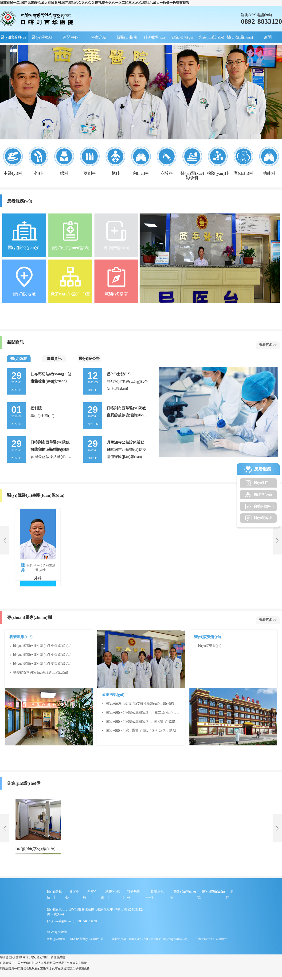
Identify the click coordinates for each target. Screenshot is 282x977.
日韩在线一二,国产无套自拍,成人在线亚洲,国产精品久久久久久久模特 (43, 963)
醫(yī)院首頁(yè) (14, 37)
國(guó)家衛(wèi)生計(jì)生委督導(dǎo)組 (42, 645)
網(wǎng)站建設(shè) (175, 939)
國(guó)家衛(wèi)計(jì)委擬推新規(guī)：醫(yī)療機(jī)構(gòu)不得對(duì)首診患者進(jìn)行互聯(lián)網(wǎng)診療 (142, 704)
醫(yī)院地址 (263, 518)
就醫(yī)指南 (127, 37)
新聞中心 (70, 37)
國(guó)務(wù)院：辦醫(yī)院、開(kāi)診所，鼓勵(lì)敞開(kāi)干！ (143, 731)
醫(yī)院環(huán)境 (240, 39)
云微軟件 (221, 939)
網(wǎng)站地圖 (57, 932)
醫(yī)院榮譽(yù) (209, 645)
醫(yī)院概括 (42, 37)
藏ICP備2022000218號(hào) (145, 939)
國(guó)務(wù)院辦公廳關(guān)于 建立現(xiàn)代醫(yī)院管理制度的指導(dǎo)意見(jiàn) (142, 713)
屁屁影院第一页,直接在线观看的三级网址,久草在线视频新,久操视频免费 (45, 968)
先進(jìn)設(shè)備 (211, 39)
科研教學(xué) (155, 37)
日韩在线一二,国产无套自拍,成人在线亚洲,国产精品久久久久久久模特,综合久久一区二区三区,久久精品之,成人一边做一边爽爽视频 (94, 2)
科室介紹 (98, 37)
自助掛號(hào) (264, 506)
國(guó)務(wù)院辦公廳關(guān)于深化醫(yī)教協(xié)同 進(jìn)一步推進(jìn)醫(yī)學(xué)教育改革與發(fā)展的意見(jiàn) (142, 722)
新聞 (268, 37)
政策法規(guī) (183, 37)
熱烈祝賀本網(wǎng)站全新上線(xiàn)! (40, 672)
